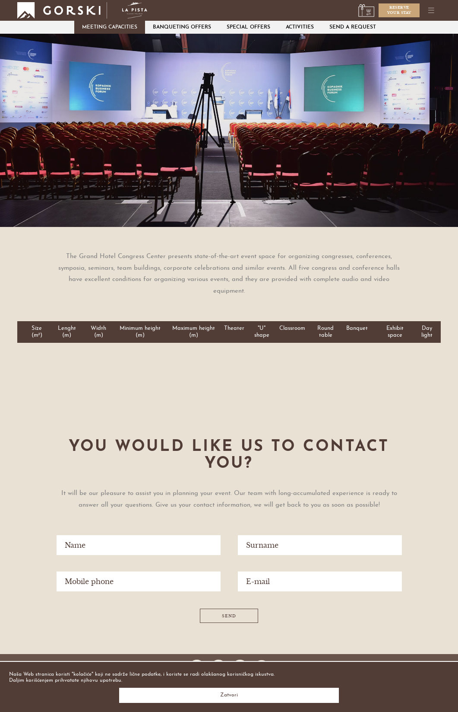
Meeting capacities (109, 27)
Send (229, 616)
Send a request (352, 27)
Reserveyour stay (399, 10)
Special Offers (248, 27)
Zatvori (229, 695)
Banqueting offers (182, 27)
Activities (300, 27)
